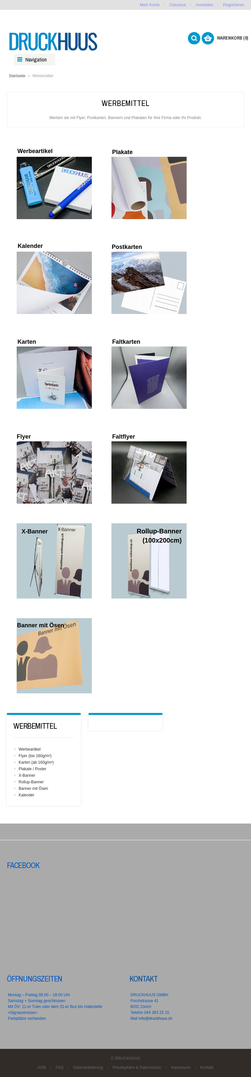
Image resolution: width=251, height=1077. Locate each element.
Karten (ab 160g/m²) (36, 762)
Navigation (36, 59)
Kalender (26, 795)
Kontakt (143, 978)
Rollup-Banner (31, 782)
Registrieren (233, 5)
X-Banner (27, 775)
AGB (42, 1067)
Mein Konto (150, 5)
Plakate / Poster (32, 769)
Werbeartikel (30, 749)
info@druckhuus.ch (155, 1018)
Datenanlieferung (88, 1067)
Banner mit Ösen (33, 788)
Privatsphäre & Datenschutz (137, 1067)
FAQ (59, 1067)
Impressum (180, 1067)
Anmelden (204, 5)
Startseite (17, 76)
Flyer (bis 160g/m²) (35, 756)
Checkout (177, 5)
